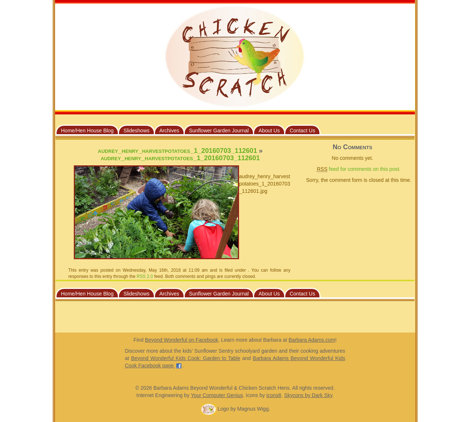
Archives (169, 130)
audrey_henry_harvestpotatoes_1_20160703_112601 (177, 150)
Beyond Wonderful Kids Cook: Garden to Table (186, 358)
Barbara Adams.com (312, 340)
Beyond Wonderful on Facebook (181, 340)
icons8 (273, 395)
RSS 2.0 (145, 276)
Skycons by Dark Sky (308, 395)
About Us (269, 130)
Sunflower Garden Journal (219, 130)
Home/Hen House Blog (87, 130)
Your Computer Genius (217, 395)
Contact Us (302, 130)
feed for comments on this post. (359, 169)
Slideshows (136, 130)
